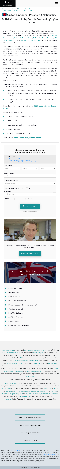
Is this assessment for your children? (19, 160)
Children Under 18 (15, 309)
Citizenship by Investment (18, 325)
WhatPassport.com (10, 349)
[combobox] (12, 168)
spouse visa (6, 389)
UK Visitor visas (23, 391)
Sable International (10, 381)
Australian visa (8, 386)
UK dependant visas (30, 440)
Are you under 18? (14, 158)
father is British (12, 364)
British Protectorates (39, 369)
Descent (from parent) (17, 301)
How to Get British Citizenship (30, 425)
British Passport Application (30, 433)
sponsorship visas (36, 391)
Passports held (9, 188)
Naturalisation (13, 293)
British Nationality (30, 274)
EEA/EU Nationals (15, 313)
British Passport (50, 351)
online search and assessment (20, 351)
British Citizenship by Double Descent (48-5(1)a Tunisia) (17, 10)
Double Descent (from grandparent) (22, 305)
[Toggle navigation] (56, 3)
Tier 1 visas (24, 389)
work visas (15, 389)
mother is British (53, 361)
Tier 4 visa (12, 391)
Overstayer (39, 396)
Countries (4, 8)
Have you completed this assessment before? (22, 161)
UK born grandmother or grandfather (38, 359)
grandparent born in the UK (29, 361)
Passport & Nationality (24, 8)
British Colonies (25, 369)
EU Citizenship (14, 321)
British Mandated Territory (43, 38)
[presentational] (18, 168)
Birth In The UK (14, 297)
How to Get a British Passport (30, 417)
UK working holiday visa (37, 389)
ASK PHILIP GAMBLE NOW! (30, 253)
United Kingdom (12, 8)
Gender (6, 199)
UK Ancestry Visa (35, 356)
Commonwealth (47, 374)
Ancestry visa (51, 386)
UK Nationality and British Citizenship (40, 349)
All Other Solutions (15, 317)
